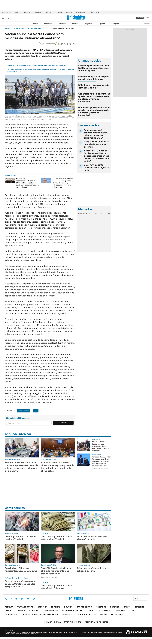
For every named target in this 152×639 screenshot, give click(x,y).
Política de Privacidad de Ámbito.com (40, 615)
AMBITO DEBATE (96, 622)
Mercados (101, 607)
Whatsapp (34, 599)
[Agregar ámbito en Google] (48, 44)
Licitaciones (117, 615)
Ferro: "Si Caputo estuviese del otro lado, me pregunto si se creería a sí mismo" (56, 571)
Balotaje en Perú (81, 12)
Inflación (59, 12)
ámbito (7, 28)
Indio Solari (48, 12)
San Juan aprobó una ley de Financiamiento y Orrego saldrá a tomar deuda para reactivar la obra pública (57, 466)
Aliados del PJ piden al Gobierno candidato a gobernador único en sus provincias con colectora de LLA (96, 155)
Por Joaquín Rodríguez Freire (100, 469)
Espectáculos (104, 611)
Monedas (81, 213)
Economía (48, 23)
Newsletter (147, 23)
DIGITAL (52, 622)
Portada (9, 607)
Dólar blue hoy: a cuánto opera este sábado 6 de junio (56, 587)
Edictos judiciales (87, 615)
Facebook (11, 599)
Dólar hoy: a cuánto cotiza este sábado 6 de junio (92, 569)
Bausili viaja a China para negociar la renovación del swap (96, 144)
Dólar (35, 23)
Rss (132, 611)
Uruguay (115, 23)
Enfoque (69, 12)
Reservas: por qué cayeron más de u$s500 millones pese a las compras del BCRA (96, 134)
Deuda (17, 12)
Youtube (28, 598)
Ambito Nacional (20, 28)
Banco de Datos (84, 607)
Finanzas (62, 23)
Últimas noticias (25, 607)
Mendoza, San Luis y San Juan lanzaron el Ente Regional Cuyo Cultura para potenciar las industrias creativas (101, 461)
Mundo (21, 611)
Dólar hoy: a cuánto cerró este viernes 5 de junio (92, 538)
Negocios (38, 12)
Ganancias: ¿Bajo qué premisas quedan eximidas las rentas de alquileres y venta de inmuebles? (94, 97)
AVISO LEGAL (68, 615)
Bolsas (88, 213)
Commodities (97, 213)
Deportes (33, 611)
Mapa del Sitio (11, 615)
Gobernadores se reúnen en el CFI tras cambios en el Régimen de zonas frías (36, 65)
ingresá (147, 17)
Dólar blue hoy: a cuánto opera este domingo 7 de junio (93, 78)
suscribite (140, 17)
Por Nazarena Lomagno (48, 577)
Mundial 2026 (95, 12)
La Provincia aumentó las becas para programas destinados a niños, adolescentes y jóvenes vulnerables (63, 183)
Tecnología (121, 611)
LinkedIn (22, 599)
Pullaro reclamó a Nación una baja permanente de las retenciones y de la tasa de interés (101, 446)
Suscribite (63, 423)
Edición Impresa (50, 611)
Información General (72, 611)
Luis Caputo (27, 12)
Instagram (16, 599)
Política (75, 23)
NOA (35, 411)
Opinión (102, 23)
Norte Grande (35, 28)
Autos (90, 611)
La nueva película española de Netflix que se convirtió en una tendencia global (93, 68)
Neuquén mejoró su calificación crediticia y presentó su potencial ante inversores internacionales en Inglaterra (21, 466)
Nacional (9, 611)
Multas (103, 615)
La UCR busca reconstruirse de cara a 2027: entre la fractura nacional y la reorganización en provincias (27, 183)
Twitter (6, 598)
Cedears (107, 213)
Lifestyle (139, 607)
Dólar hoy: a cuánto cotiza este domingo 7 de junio (93, 86)
